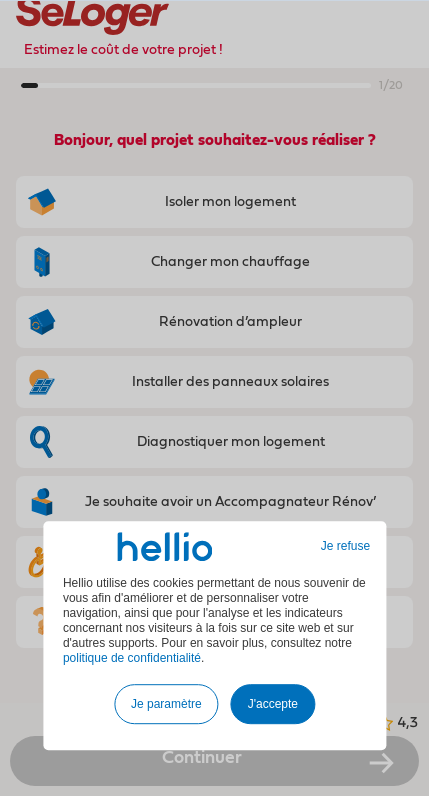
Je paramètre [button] (166, 704)
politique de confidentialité (132, 658)
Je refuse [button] (345, 546)
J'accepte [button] (273, 704)
